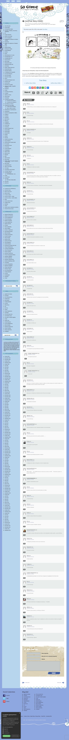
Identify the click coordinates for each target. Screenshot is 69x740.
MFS (6, 156)
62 (61, 21)
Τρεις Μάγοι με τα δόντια (9, 103)
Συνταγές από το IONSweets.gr (10, 188)
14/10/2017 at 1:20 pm (31, 354)
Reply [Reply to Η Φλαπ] (24, 448)
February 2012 (7, 522)
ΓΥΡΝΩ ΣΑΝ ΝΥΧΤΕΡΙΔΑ (11, 106)
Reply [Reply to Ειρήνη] (24, 561)
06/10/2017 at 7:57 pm (30, 320)
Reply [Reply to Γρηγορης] (24, 151)
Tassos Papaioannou (8, 311)
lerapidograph (7, 150)
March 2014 (7, 483)
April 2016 (6, 444)
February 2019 (7, 392)
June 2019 (7, 385)
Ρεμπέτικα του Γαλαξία (9, 84)
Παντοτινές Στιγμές (8, 76)
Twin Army (6, 181)
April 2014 (6, 482)
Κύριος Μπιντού (7, 59)
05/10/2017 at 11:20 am (30, 130)
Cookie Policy (32, 716)
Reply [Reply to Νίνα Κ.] (24, 604)
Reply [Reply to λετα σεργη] (24, 325)
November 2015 (7, 452)
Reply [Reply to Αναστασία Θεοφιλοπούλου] (24, 535)
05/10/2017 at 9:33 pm (30, 183)
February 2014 (7, 485)
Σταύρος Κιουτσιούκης (9, 234)
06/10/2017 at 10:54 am (30, 200)
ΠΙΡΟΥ (6, 78)
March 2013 (7, 502)
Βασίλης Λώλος (7, 239)
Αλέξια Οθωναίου (8, 243)
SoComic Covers (8, 190)
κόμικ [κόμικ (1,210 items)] (5, 350)
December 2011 (7, 525)
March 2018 (7, 409)
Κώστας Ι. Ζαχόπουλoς (9, 229)
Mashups (6, 204)
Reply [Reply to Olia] (24, 109)
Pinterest (7, 701)
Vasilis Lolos (7, 320)
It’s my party (7, 143)
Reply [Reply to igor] (24, 586)
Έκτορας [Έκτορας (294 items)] (16, 342)
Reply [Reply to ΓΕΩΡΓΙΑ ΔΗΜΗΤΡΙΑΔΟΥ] (24, 429)
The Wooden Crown (8, 315)
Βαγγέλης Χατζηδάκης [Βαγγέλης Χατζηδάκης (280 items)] (8, 342)
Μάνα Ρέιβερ (7, 61)
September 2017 (8, 418)
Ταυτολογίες (7, 97)
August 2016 (7, 438)
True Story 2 (25, 73)
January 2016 (7, 449)
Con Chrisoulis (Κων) (8, 270)
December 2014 (7, 469)
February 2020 (7, 373)
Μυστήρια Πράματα (8, 70)
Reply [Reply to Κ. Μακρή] (24, 569)
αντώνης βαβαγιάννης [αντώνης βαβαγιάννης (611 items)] (13, 346)
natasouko (6, 276)
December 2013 (7, 488)
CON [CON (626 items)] (18, 346)
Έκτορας (6, 225)
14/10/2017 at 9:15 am (30, 565)
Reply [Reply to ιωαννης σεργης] (24, 256)
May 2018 (6, 406)
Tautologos (7, 312)
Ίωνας (6, 45)
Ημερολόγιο (7, 41)
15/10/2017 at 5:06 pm (30, 608)
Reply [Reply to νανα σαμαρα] (24, 316)
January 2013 (7, 505)
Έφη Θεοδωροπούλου (9, 231)
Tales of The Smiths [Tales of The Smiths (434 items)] (11, 345)
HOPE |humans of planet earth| (10, 142)
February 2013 (7, 503)
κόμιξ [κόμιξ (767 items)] (6, 348)
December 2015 (7, 451)
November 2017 (7, 415)
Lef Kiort (6, 273)
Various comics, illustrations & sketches (11, 207)
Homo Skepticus (8, 140)
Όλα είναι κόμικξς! (8, 75)
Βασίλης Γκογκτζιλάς (8, 220)
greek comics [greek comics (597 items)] (6, 346)
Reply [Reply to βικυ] (24, 126)
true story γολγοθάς (44, 24)
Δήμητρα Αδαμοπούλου (9, 214)
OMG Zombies (7, 157)
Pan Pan (25, 706)
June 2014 (7, 479)
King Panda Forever (8, 145)
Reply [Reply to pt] (24, 117)
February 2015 (7, 466)
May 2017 (6, 424)
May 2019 (6, 387)
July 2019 (6, 384)
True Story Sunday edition (11, 179)
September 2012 (8, 511)
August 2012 (7, 513)
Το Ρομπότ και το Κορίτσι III (11, 102)
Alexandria (7, 117)
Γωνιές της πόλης (8, 194)
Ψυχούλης (6, 115)
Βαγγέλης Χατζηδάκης (8, 265)
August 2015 (7, 457)
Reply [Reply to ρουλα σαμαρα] (24, 333)
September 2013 (8, 493)
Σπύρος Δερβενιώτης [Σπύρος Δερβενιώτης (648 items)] (7, 347)
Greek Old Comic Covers (9, 208)
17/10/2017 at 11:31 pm (30, 626)
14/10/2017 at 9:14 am (30, 556)
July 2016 (6, 440)
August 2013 (7, 494)
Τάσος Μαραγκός (8, 242)
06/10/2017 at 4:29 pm (30, 260)
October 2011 (7, 528)
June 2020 (7, 367)
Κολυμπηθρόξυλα (8, 50)
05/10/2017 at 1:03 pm (30, 147)
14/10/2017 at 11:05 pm (30, 599)
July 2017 (6, 421)
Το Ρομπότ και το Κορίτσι (9, 99)
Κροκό (6, 53)
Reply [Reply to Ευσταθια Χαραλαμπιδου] (24, 483)
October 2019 (7, 379)
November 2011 (7, 527)
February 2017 (7, 429)
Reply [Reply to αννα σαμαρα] (24, 273)
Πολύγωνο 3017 (7, 81)
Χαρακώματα (7, 111)
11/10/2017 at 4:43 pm (30, 433)
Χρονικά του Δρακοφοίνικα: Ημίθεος (11, 112)
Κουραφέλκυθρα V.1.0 (8, 56)
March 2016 (7, 446)
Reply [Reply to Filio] (24, 456)
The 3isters (7, 168)
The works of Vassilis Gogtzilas (10, 317)
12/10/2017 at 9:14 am (30, 442)
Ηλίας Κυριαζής (7, 237)
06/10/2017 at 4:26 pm (30, 217)
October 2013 (7, 491)
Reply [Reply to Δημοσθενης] (24, 196)
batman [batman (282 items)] (13, 342)
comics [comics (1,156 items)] (18, 349)
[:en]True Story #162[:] (34, 21)
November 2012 (7, 508)
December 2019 (7, 376)
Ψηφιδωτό (6, 114)
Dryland (6, 134)
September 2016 (8, 437)
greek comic (38, 24)
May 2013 (6, 499)
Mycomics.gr (7, 304)
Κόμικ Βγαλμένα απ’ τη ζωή (9, 55)
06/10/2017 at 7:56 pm (30, 312)
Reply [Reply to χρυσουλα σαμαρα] (24, 239)
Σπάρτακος (7, 88)
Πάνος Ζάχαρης (7, 228)
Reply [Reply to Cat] (24, 169)
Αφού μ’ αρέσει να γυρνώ (11, 108)
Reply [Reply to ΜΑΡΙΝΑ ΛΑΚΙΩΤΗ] (24, 395)
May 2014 (6, 480)
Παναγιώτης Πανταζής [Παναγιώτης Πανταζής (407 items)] (15, 344)
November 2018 (7, 396)
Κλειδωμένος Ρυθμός (8, 48)
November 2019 (7, 378)
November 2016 (7, 434)
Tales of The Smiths (8, 166)
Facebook (8, 695)
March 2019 (7, 390)
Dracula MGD (7, 131)
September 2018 (8, 399)
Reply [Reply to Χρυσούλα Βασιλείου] (24, 179)
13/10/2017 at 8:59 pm (30, 522)
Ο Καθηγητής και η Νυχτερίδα (10, 72)
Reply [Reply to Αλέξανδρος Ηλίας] (24, 403)
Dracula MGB (7, 129)
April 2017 (6, 426)
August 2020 (7, 364)
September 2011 (8, 530)
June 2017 (7, 423)
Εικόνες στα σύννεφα (8, 36)
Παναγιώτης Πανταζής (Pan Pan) (10, 245)
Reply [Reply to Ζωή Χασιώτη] (24, 386)
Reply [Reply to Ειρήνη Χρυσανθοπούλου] (24, 475)
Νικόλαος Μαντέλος (8, 240)
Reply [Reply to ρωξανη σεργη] (24, 299)
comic (49, 24)
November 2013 (7, 489)
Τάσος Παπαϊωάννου (8, 250)
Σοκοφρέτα (7, 331)
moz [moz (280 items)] (4, 342)
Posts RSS (43, 716)
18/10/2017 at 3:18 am (30, 635)
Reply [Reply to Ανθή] (24, 438)
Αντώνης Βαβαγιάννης (9, 217)
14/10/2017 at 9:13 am (30, 539)
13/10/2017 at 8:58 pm (30, 513)
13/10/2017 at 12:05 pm (30, 469)
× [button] (19, 713)
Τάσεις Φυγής (7, 96)
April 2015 (6, 463)
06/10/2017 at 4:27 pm (30, 226)
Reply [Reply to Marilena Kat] (24, 595)
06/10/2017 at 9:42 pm (30, 346)
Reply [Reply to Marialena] (24, 143)
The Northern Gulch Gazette (10, 169)
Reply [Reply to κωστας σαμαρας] (24, 264)
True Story (7, 178)
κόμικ (51, 24)
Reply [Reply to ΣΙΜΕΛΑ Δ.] (24, 612)
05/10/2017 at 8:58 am (30, 113)
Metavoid (6, 154)
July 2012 (6, 514)
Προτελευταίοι (7, 83)
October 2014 (7, 472)
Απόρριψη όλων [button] (15, 735)
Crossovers (7, 126)
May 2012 (6, 517)
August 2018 (7, 401)
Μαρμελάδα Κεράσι (8, 62)
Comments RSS (49, 716)
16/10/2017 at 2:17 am (30, 616)
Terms (28, 716)
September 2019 (8, 381)
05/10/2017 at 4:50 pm (30, 164)
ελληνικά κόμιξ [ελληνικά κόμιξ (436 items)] (17, 345)
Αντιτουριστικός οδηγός (9, 29)
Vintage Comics (7, 202)
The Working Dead (8, 172)
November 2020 (7, 359)
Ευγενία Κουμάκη (8, 236)
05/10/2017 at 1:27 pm (30, 156)
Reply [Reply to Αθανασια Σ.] (24, 420)
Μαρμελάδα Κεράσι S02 (9, 64)
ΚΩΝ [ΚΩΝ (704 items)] (16, 347)
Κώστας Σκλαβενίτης (8, 257)
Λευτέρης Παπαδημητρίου (9, 248)
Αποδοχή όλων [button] (6, 735)
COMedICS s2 (7, 123)
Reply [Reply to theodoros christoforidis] (24, 134)
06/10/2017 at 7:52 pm (30, 277)
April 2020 (6, 370)
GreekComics (7, 298)
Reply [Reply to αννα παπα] (24, 282)
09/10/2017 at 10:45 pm (30, 416)
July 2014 (6, 477)
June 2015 (7, 460)
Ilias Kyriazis (7, 300)
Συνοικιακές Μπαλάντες (9, 91)
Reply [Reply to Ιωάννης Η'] (24, 543)
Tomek (6, 175)
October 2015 (7, 454)
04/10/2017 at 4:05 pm (30, 104)
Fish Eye (6, 137)
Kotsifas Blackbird (8, 271)
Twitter (7, 698)
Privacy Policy (37, 716)
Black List (6, 120)
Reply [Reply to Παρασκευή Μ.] (24, 552)
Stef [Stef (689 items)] (14, 347)
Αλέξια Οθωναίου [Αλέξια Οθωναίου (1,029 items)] (13, 349)
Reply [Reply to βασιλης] (24, 500)
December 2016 (7, 432)
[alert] (11, 725)
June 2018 (7, 404)
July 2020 (6, 365)
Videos (6, 205)
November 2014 (7, 471)
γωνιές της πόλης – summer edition (11, 197)
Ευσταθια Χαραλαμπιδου (31, 478)
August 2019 (7, 382)
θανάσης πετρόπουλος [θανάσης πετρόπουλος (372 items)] (7, 344)
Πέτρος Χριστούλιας (8, 267)
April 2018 (6, 407)
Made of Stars (7, 151)
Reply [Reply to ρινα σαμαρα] (24, 307)
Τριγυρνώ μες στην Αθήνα (9, 105)
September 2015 (8, 455)
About (13, 1)
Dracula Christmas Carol (9, 128)
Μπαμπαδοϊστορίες (8, 69)
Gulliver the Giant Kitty (9, 139)
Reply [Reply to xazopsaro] (24, 622)
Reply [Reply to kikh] (24, 526)
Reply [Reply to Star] (24, 368)
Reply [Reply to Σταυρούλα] (24, 631)
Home (8, 1)
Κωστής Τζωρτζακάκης (9, 264)
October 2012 (7, 510)
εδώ (24, 76)
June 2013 (7, 497)
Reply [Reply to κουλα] (24, 509)
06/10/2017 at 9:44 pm (30, 363)
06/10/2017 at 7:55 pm (30, 303)
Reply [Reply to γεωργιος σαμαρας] (24, 247)
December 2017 (7, 413)
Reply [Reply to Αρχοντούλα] (24, 412)
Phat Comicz (7, 159)
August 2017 (7, 420)
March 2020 (7, 371)
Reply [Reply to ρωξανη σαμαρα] (24, 230)
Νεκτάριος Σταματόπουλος (9, 259)
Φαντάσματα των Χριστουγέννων (10, 109)
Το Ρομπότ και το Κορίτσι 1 (11, 100)
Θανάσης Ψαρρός (8, 268)
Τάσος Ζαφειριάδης (8, 226)
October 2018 (7, 398)
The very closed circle (8, 314)
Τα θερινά (6, 93)
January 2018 (7, 412)
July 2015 (6, 458)
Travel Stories (7, 177)
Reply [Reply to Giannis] (24, 187)
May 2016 (6, 443)
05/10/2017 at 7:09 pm (30, 173)
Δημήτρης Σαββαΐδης (8, 256)
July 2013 (6, 496)
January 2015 (7, 468)
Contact (18, 1)
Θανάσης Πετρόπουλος (9, 253)
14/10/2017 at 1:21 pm (31, 371)
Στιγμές (6, 90)
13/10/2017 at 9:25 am (30, 452)
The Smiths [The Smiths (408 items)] (5, 345)
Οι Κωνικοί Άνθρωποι (8, 73)
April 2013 (6, 500)
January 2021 (7, 356)
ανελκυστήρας (7, 27)
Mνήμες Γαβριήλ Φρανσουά (9, 67)
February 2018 (7, 410)
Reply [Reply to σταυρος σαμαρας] (24, 342)
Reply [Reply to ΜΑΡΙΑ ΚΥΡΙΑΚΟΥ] (24, 465)
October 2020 (7, 361)
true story (28, 24)
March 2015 (7, 465)
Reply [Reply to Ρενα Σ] (24, 160)
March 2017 (7, 427)
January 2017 (7, 430)
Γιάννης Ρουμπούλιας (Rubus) (10, 254)
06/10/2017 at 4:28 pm (30, 234)
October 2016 (7, 435)
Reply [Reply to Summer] (24, 350)
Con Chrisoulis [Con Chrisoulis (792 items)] (10, 348)
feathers (6, 136)
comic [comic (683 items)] (13, 347)
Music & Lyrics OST (8, 191)
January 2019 (7, 393)
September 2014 (8, 474)
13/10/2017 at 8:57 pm (30, 496)
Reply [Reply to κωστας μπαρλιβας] (24, 221)
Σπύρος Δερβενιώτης (8, 222)
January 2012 (7, 524)
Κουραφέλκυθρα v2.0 (8, 58)
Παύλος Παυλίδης (8, 251)
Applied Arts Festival (27, 694)
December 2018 (7, 395)
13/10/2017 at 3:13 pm (30, 479)
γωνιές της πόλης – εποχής (9, 196)
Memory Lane (7, 153)
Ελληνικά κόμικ (33, 24)
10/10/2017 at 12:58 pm (30, 425)
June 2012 (7, 516)
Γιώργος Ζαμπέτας (8, 34)
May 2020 (6, 368)
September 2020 (8, 362)
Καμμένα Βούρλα (8, 47)
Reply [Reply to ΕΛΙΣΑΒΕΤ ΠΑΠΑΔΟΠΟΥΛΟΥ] (25, 358)
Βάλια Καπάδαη (7, 325)
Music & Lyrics (7, 193)
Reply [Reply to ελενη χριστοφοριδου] (24, 204)
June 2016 (7, 441)
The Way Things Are (8, 171)
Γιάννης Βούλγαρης (8, 219)
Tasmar (6, 309)
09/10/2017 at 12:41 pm (30, 399)
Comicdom (7, 295)
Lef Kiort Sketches (8, 148)
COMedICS (7, 122)
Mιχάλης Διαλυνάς (8, 223)
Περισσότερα (12, 724)
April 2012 (6, 519)
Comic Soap (7, 125)
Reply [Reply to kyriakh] (24, 518)
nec (5, 306)
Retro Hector (7, 163)
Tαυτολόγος (7, 262)
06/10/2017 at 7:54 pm (30, 286)
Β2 (5, 33)
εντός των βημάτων (8, 37)
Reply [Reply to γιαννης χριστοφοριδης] (24, 213)
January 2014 (7, 486)
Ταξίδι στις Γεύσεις (8, 94)
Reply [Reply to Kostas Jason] (24, 639)
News (6, 199)
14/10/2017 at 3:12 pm (30, 582)
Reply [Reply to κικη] (24, 492)
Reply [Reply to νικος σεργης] (24, 290)
